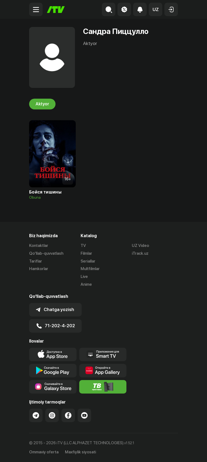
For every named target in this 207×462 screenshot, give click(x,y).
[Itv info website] (103, 387)
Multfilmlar (90, 268)
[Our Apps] (103, 354)
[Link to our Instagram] (52, 415)
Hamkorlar (38, 268)
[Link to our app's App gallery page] (103, 370)
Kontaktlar (38, 245)
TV (83, 245)
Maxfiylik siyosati (80, 452)
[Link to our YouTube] (84, 415)
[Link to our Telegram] (36, 415)
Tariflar (35, 261)
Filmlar (86, 253)
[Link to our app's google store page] (53, 370)
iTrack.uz (140, 253)
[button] (155, 9)
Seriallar (88, 261)
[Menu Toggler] (36, 9)
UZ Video (140, 245)
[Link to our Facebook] (68, 415)
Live (84, 276)
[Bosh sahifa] (56, 9)
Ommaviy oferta (43, 452)
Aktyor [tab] (42, 104)
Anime (86, 284)
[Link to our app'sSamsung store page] (53, 387)
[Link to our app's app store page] (53, 354)
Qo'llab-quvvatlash (46, 253)
